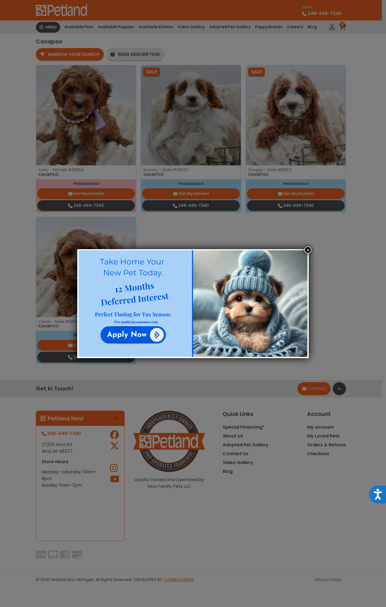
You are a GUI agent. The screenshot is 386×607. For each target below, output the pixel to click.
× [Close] (308, 250)
